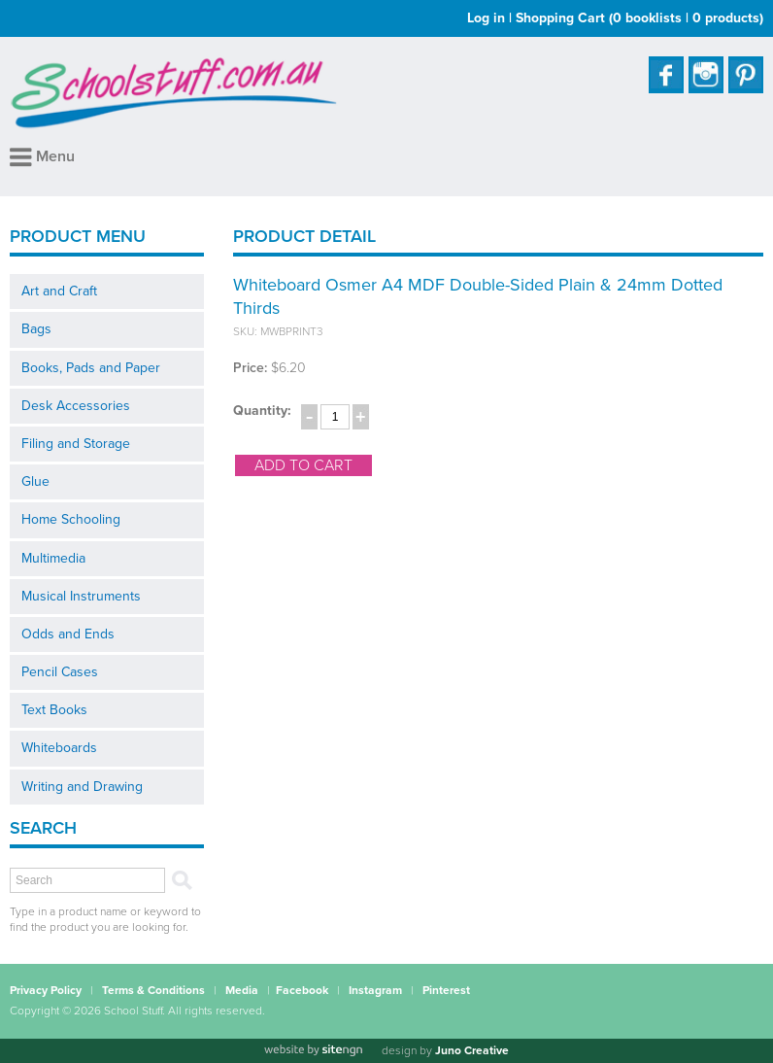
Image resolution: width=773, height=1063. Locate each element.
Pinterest (446, 990)
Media (241, 990)
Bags (36, 329)
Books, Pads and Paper (90, 368)
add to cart (303, 465)
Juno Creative (472, 1050)
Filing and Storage (75, 443)
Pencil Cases (59, 672)
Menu (42, 156)
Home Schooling (70, 519)
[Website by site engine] (312, 1050)
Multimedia (53, 558)
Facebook (302, 990)
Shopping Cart (639, 18)
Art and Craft (59, 291)
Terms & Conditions (153, 990)
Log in (486, 18)
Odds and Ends (68, 634)
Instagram (375, 990)
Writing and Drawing (82, 786)
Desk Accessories (75, 405)
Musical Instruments (81, 596)
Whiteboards (59, 747)
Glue (35, 481)
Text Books (54, 710)
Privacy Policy (46, 990)
